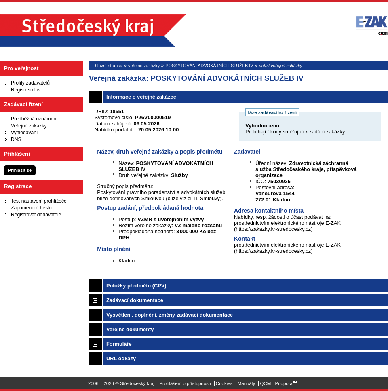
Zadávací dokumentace (134, 300)
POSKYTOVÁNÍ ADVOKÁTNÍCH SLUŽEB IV (209, 65)
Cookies (224, 383)
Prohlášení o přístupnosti (185, 383)
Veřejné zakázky (29, 126)
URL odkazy (121, 358)
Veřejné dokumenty (130, 329)
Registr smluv (26, 90)
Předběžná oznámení (34, 119)
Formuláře (119, 344)
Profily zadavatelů (30, 83)
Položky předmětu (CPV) (136, 286)
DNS (16, 139)
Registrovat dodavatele (36, 215)
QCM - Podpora (276, 383)
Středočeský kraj (93, 30)
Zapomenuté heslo (31, 208)
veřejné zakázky (144, 65)
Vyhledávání (24, 132)
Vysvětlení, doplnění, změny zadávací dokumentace (169, 315)
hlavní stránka (108, 65)
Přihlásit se (20, 170)
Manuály (246, 383)
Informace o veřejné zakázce (141, 97)
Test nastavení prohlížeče (39, 201)
